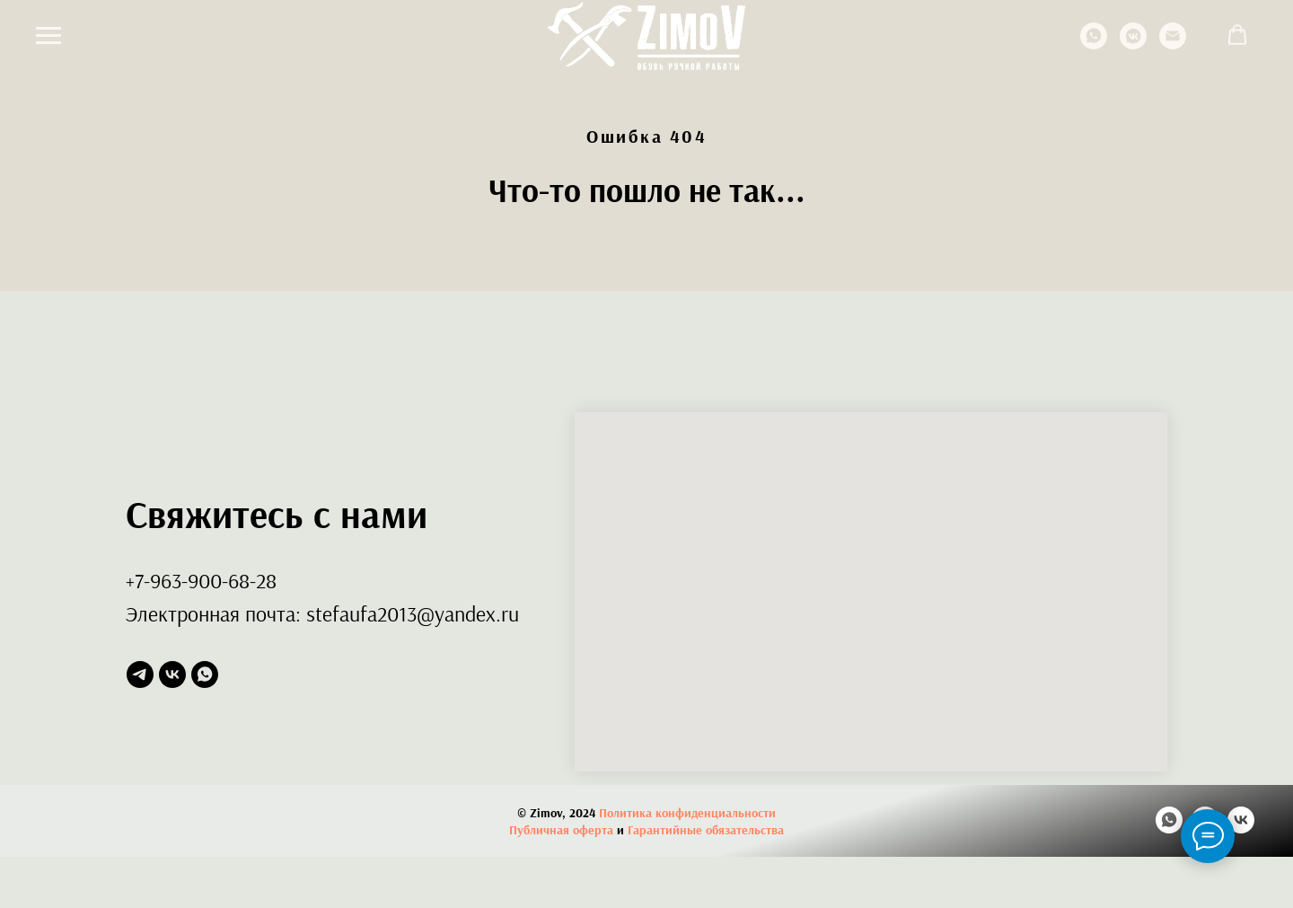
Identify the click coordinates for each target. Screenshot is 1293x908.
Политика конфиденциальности (687, 813)
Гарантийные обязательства (706, 830)
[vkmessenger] (1133, 44)
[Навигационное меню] (48, 36)
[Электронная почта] (1172, 44)
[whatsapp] (1093, 44)
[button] (1237, 35)
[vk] (172, 674)
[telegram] (140, 674)
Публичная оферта (561, 830)
